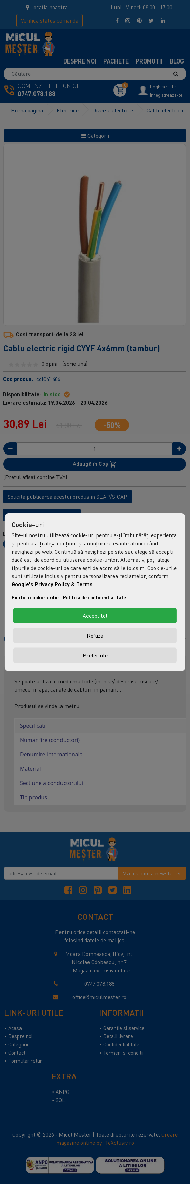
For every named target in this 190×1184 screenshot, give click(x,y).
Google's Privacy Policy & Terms (52, 584)
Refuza (95, 635)
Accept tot (95, 615)
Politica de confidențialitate (94, 597)
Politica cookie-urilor (35, 597)
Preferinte (95, 655)
